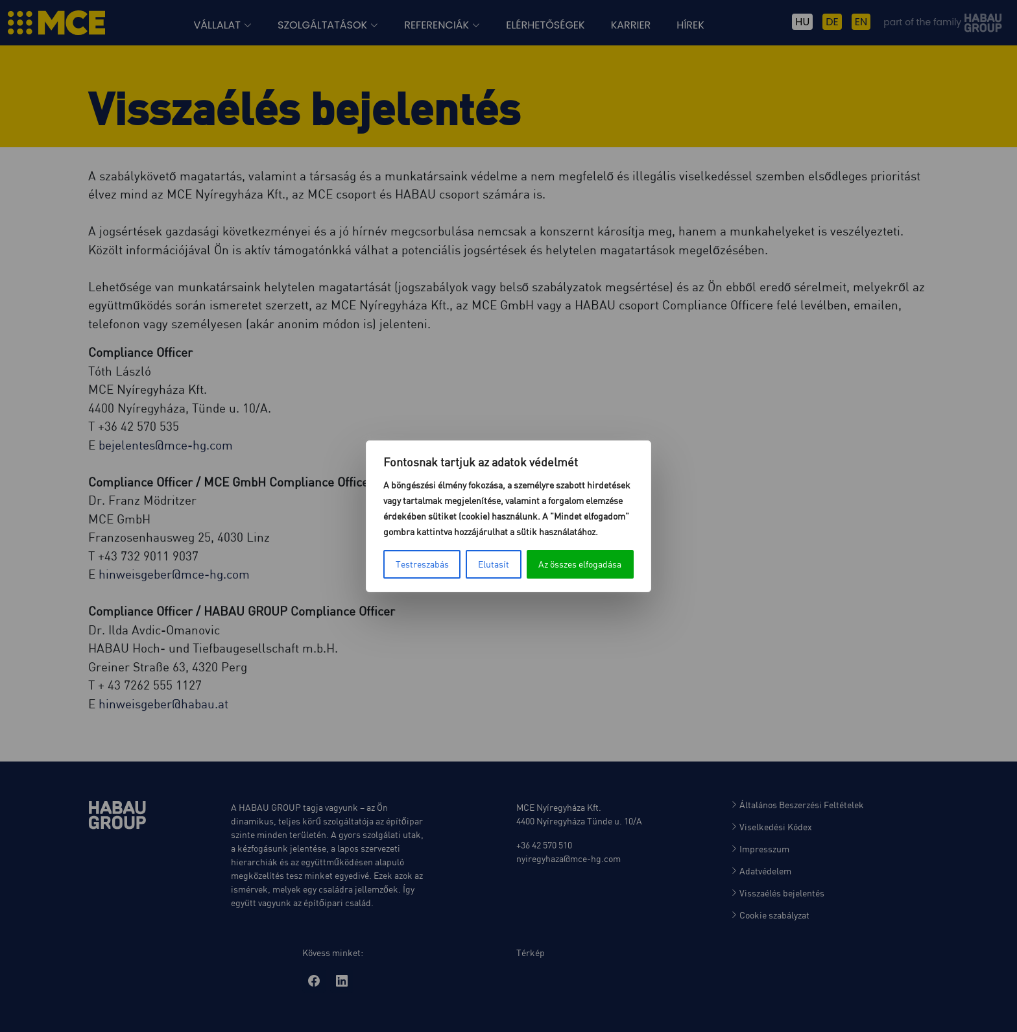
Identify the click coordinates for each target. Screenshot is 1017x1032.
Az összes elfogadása (579, 564)
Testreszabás (422, 564)
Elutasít (493, 564)
